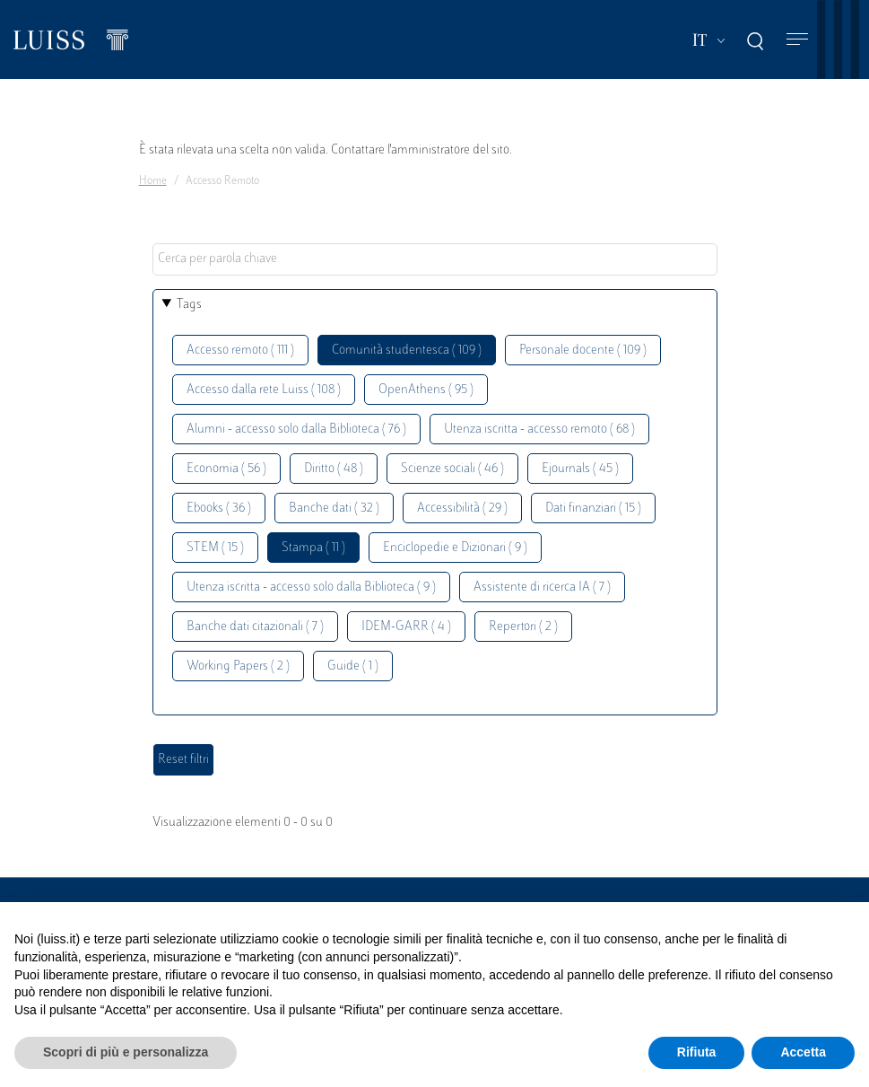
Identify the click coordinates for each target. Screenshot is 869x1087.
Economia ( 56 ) (226, 469)
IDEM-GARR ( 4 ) (406, 627)
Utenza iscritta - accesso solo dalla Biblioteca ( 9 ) (311, 587)
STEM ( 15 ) (215, 548)
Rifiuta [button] (697, 1052)
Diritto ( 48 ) (333, 469)
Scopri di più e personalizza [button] (125, 1052)
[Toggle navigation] (797, 40)
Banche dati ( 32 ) (334, 508)
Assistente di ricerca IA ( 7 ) (542, 587)
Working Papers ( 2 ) (238, 666)
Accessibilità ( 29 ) (462, 508)
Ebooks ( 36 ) (219, 508)
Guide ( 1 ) (352, 666)
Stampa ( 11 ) (313, 548)
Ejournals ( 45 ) (580, 469)
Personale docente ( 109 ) (583, 350)
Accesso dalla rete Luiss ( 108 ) (264, 390)
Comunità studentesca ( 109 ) (407, 350)
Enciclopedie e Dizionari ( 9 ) (455, 548)
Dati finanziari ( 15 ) (593, 508)
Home (153, 181)
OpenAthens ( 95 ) (426, 390)
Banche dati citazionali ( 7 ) (255, 627)
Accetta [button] (803, 1052)
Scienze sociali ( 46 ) (452, 469)
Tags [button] (189, 304)
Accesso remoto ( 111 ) (240, 350)
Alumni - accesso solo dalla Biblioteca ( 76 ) (296, 429)
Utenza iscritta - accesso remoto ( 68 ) (539, 429)
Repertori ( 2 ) (523, 627)
